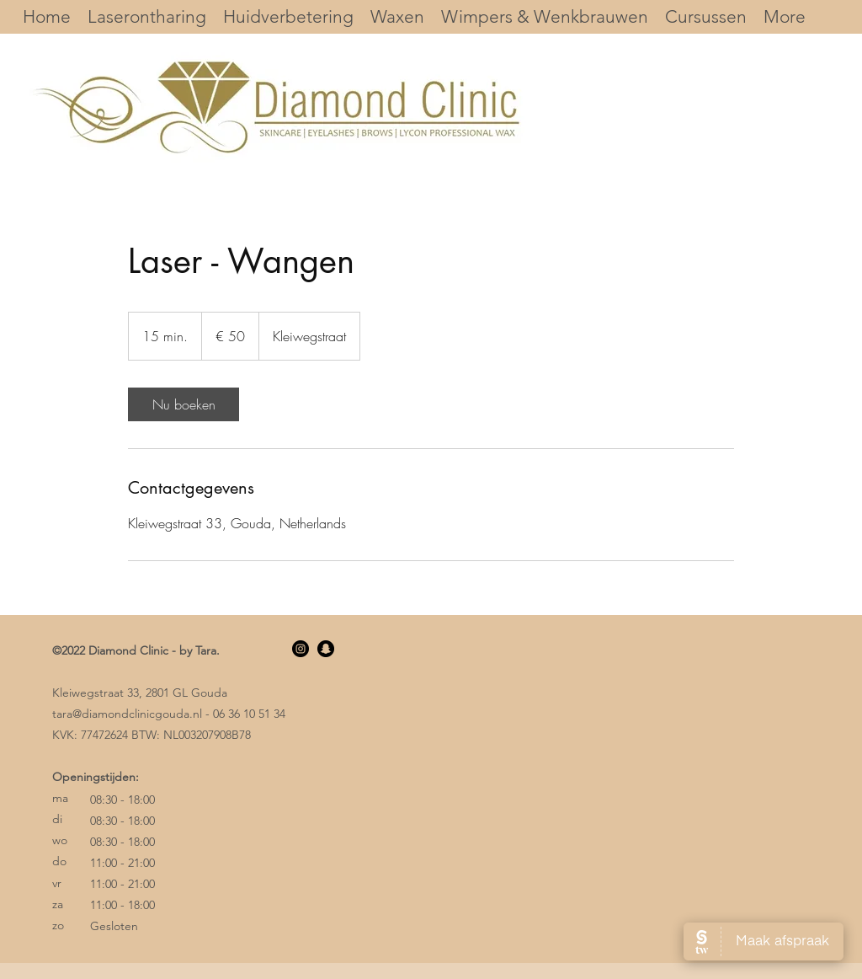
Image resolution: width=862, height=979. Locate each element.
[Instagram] (300, 648)
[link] (183, 404)
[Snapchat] (325, 648)
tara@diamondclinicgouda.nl (127, 713)
